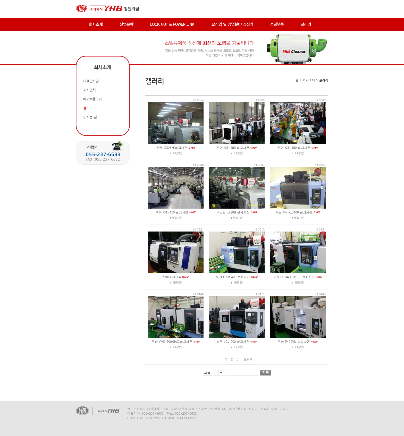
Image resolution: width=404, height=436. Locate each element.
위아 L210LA (172, 277)
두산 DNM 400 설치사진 (233, 277)
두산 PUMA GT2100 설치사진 (294, 277)
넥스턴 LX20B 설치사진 (232, 212)
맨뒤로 (248, 359)
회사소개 (308, 80)
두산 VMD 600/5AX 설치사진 (172, 341)
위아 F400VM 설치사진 (294, 341)
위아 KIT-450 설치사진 (233, 147)
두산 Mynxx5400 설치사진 (294, 212)
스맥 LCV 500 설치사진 (232, 341)
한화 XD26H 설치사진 (172, 147)
